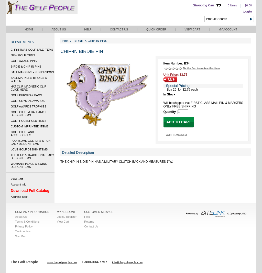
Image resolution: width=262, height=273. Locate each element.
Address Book (19, 196)
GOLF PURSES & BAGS (26, 95)
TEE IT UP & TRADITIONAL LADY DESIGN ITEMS (32, 157)
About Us (58, 29)
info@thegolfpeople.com (127, 262)
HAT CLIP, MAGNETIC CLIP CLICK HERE (28, 88)
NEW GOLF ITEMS (23, 55)
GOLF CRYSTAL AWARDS (28, 100)
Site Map (20, 236)
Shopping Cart (203, 5)
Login (247, 11)
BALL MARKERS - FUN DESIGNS (32, 72)
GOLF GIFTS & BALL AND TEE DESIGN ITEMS (30, 114)
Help (88, 29)
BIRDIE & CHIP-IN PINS (26, 66)
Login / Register (67, 216)
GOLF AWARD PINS (24, 60)
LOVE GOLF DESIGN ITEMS (29, 149)
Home (29, 29)
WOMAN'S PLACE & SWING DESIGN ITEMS (29, 165)
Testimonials (23, 231)
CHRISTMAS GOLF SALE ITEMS (32, 49)
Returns (89, 221)
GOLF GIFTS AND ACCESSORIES (22, 133)
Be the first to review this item (201, 68)
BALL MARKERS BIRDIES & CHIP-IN (29, 79)
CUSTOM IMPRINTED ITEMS (30, 126)
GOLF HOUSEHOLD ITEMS (28, 120)
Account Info (18, 184)
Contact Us (119, 29)
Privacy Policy (23, 226)
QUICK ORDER (156, 29)
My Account (228, 29)
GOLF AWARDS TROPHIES (28, 106)
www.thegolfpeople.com (62, 262)
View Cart (192, 29)
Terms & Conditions (27, 221)
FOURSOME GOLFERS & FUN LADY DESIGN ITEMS (30, 142)
